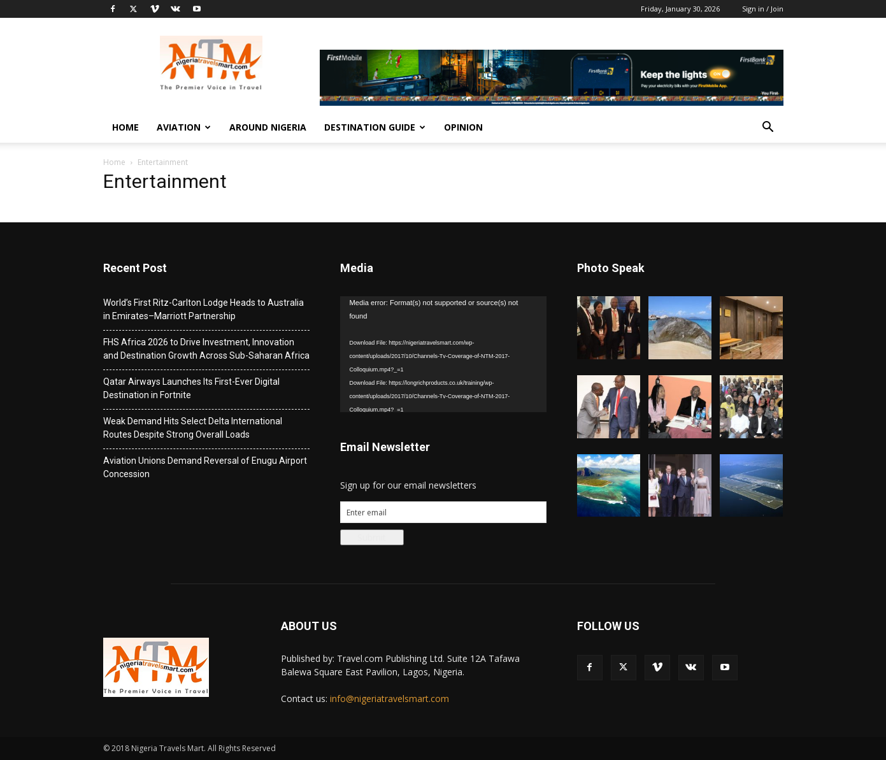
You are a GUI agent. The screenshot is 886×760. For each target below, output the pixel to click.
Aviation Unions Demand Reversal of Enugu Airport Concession (205, 467)
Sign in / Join (762, 8)
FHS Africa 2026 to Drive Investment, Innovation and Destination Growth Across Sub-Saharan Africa (206, 349)
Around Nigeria (267, 127)
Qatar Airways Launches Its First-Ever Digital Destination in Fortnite (191, 388)
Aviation (184, 127)
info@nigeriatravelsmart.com (389, 698)
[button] (768, 128)
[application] (443, 354)
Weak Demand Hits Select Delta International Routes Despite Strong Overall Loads (192, 428)
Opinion (463, 127)
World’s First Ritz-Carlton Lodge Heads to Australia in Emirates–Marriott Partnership (203, 309)
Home (125, 127)
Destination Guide (374, 127)
